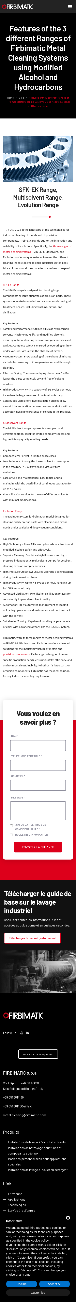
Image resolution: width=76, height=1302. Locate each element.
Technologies (17, 1205)
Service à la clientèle (21, 1210)
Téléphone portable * (26, 756)
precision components (16, 654)
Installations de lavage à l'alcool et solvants (37, 1142)
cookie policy (40, 1240)
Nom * (14, 736)
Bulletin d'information (31, 834)
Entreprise (15, 1194)
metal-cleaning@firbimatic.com (24, 1115)
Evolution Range (12, 511)
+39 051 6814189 (13, 1097)
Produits (11, 1131)
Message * (18, 797)
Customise (38, 1292)
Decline (21, 1284)
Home (10, 97)
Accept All (54, 1284)
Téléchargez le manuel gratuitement (32, 938)
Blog (21, 97)
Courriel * (18, 776)
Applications (16, 1199)
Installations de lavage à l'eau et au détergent (38, 1170)
